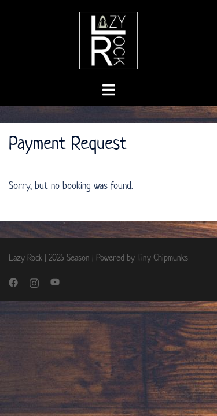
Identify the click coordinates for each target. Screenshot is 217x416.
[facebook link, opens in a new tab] (13, 282)
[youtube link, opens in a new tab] (55, 282)
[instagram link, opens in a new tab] (34, 282)
